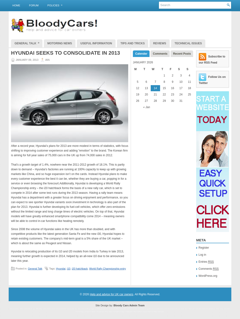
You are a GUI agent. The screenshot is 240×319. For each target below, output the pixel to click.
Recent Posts (182, 53)
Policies (56, 4)
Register (204, 247)
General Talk (28, 42)
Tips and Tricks (132, 43)
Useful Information (96, 43)
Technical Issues (188, 43)
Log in (202, 254)
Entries (206, 262)
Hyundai (60, 268)
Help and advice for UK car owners (111, 294)
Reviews (159, 43)
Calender (141, 53)
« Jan (146, 107)
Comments (160, 53)
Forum (33, 5)
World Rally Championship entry (107, 268)
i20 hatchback (80, 268)
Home (16, 5)
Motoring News (59, 43)
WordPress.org (208, 275)
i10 (69, 268)
